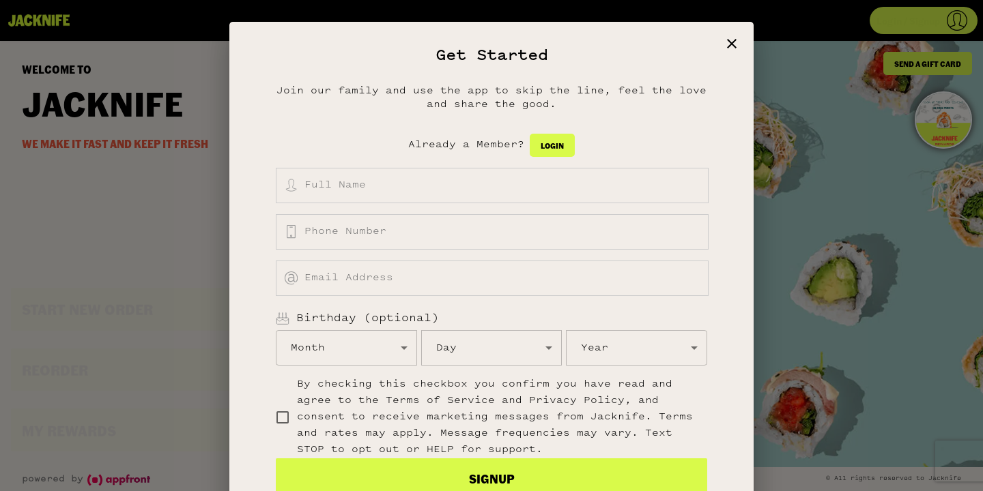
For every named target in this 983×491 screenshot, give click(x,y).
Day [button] (446, 348)
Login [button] (552, 145)
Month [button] (308, 348)
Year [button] (594, 348)
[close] (731, 43)
